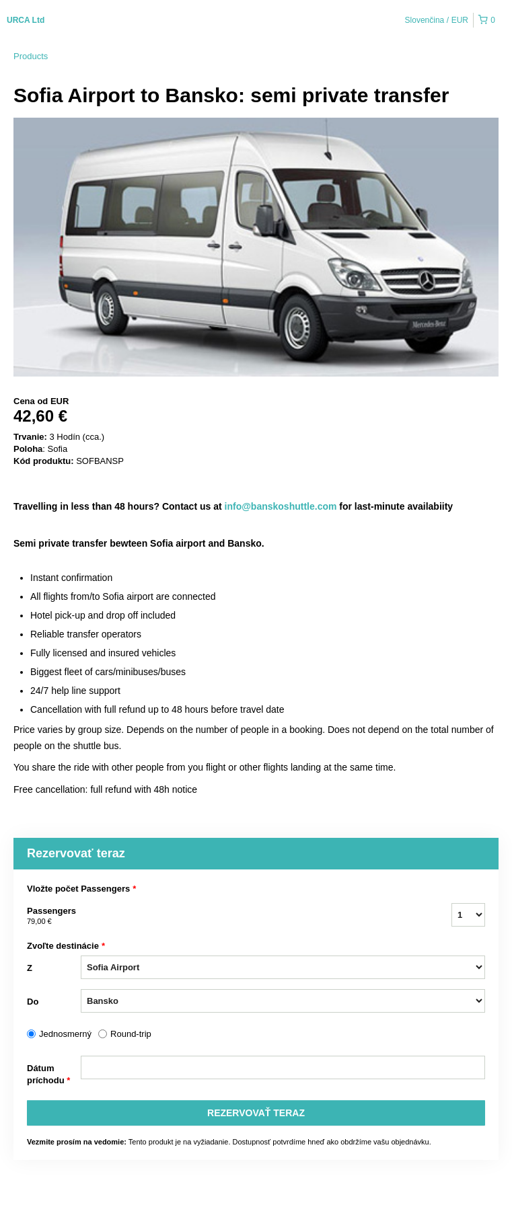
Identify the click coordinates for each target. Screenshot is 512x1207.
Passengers (54, 916)
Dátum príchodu (48, 1075)
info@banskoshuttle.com (281, 506)
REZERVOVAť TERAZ (256, 1112)
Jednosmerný (65, 1034)
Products (30, 56)
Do (32, 1002)
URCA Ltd (25, 20)
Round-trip (130, 1034)
